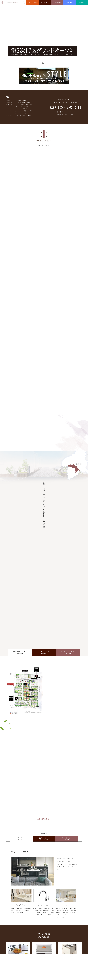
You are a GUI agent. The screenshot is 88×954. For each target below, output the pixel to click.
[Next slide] (85, 733)
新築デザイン (33, 2)
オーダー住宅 (57, 2)
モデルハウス (45, 2)
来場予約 (81, 2)
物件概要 (23, 3)
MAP (24, 1)
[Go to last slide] (4, 733)
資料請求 (69, 2)
